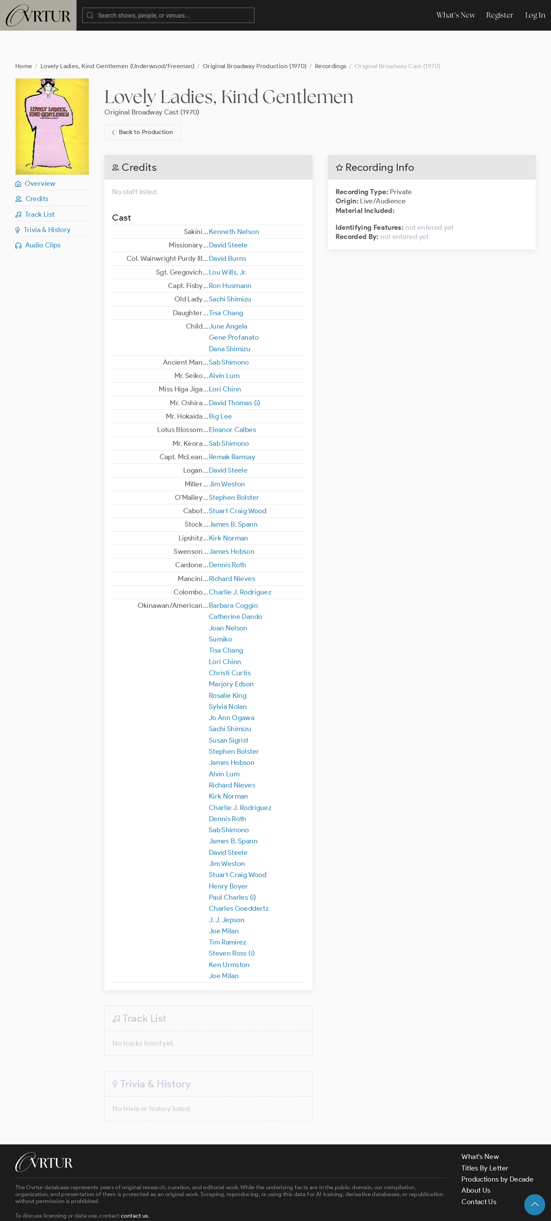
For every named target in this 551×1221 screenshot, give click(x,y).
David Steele (228, 214)
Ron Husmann (230, 255)
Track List (34, 184)
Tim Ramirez (227, 911)
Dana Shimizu (229, 318)
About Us (475, 1160)
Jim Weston (227, 453)
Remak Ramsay (232, 426)
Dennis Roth (227, 534)
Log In (535, 15)
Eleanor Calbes (232, 399)
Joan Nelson (228, 597)
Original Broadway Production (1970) (255, 35)
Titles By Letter (485, 1137)
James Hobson (231, 521)
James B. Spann (233, 493)
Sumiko (220, 608)
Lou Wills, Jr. (228, 241)
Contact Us (478, 1171)
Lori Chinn (225, 358)
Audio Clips (38, 214)
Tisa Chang (226, 282)
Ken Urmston (229, 934)
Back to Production (141, 102)
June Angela (228, 295)
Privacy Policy (195, 1208)
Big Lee (220, 385)
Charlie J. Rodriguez (240, 561)
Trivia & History (43, 199)
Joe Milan (224, 900)
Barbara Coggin (233, 575)
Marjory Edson (231, 653)
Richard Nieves (232, 548)
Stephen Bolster (234, 467)
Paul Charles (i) (232, 867)
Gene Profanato (234, 307)
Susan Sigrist (229, 709)
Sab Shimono (229, 331)
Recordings (331, 35)
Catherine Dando (235, 586)
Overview (35, 153)
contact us (134, 1185)
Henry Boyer (228, 855)
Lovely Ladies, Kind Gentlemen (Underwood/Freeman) (118, 35)
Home (23, 35)
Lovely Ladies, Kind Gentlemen (229, 66)
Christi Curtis (230, 642)
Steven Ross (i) (232, 922)
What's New (456, 15)
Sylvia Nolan (228, 676)
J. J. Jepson (227, 889)
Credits (31, 168)
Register (500, 15)
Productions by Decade (497, 1148)
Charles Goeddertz (239, 878)
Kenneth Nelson (234, 201)
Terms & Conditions (138, 1208)
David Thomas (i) (235, 372)
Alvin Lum (224, 345)
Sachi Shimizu (230, 268)
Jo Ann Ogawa (231, 687)
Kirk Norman (228, 507)
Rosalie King (227, 665)
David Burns (227, 228)
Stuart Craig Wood (237, 480)
